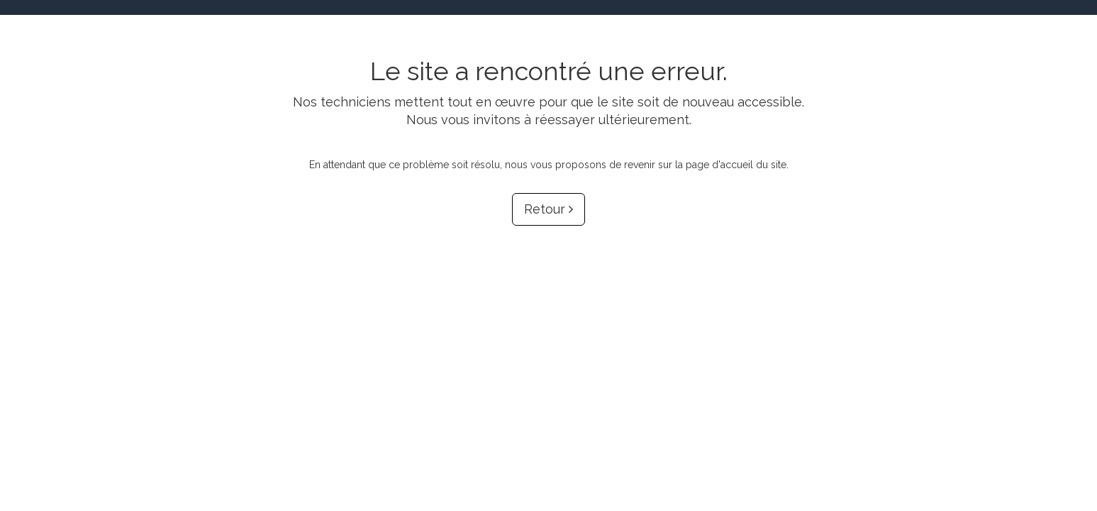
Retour (548, 209)
